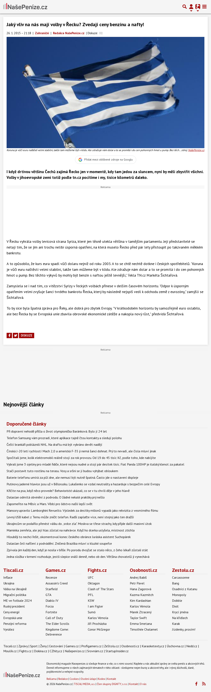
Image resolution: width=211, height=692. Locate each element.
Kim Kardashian (140, 600)
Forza (50, 606)
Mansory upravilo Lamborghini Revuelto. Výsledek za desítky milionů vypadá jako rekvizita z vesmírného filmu (82, 510)
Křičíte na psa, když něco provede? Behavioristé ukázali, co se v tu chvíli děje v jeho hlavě (68, 491)
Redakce (63, 679)
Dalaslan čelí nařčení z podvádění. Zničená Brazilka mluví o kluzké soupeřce (59, 543)
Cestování (56, 646)
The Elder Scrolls (57, 624)
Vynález (8, 629)
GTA (48, 595)
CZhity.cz (56, 651)
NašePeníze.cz (196, 150)
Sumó (92, 612)
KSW (91, 600)
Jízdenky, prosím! (183, 629)
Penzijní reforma (14, 624)
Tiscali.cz (13, 570)
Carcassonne (180, 577)
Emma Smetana (141, 624)
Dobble (177, 600)
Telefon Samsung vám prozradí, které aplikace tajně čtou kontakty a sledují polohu (64, 438)
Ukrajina (8, 583)
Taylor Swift (138, 618)
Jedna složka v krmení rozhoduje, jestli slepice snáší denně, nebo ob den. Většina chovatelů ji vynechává (78, 557)
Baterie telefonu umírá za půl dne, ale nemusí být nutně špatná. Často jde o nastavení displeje (72, 477)
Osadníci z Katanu (184, 589)
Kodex (102, 679)
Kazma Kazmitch (142, 595)
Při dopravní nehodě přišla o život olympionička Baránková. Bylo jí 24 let (57, 431)
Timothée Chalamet (144, 629)
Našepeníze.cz (75, 651)
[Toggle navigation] (204, 7)
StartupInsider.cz (117, 651)
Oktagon (94, 583)
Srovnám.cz (95, 651)
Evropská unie (12, 618)
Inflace (8, 577)
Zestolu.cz (183, 570)
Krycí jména (180, 612)
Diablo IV (52, 600)
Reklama (51, 679)
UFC (91, 577)
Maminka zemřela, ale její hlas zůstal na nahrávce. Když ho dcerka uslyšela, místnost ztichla (71, 530)
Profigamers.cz (91, 646)
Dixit (175, 606)
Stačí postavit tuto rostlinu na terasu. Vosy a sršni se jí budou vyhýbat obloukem (62, 471)
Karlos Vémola (98, 618)
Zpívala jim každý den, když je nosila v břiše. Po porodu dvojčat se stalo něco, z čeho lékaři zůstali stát (77, 550)
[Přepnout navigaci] (191, 7)
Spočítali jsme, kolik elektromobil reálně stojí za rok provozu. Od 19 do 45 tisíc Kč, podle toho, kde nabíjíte (81, 458)
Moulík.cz (10, 651)
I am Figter (95, 606)
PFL (91, 595)
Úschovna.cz (175, 646)
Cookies (74, 679)
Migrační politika (14, 595)
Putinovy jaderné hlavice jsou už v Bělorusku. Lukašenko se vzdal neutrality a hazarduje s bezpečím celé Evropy (83, 484)
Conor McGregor (99, 629)
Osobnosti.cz (143, 570)
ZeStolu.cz (111, 646)
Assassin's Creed (57, 583)
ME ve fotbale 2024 (17, 600)
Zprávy (23, 646)
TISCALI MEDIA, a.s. (84, 684)
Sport (34, 646)
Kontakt (111, 679)
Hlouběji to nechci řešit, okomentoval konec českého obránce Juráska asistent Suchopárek (69, 537)
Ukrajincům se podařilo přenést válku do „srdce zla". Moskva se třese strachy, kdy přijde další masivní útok (79, 524)
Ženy (43, 646)
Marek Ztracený (140, 612)
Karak (176, 624)
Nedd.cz (191, 646)
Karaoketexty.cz (153, 646)
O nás (143, 684)
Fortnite (51, 612)
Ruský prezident (14, 606)
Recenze (51, 577)
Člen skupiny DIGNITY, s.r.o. (112, 684)
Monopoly (179, 595)
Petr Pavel (137, 583)
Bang (175, 583)
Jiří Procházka (97, 624)
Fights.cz (97, 570)
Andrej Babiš (138, 577)
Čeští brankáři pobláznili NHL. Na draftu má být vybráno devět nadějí (54, 444)
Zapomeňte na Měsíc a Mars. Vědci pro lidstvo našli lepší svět (50, 504)
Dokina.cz (40, 651)
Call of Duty (54, 618)
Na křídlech (180, 618)
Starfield (51, 589)
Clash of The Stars (101, 589)
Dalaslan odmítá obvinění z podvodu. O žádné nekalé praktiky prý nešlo (56, 497)
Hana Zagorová (140, 589)
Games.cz (56, 570)
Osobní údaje (88, 679)
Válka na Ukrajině (15, 589)
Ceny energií (11, 612)
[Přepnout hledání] (184, 7)
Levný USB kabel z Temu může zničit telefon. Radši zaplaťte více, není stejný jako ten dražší (70, 517)
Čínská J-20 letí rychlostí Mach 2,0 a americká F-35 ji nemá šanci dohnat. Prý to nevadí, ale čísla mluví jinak (81, 451)
